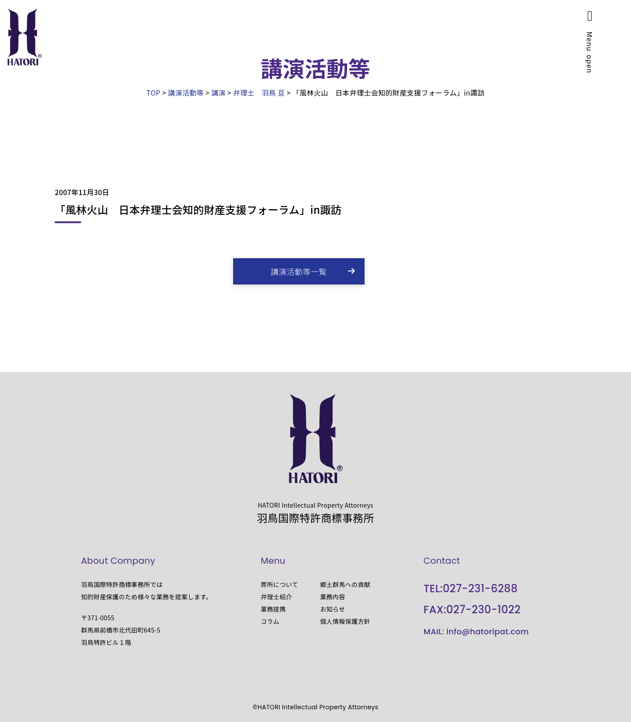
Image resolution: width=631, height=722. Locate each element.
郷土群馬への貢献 (345, 584)
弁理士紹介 (276, 596)
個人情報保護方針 (345, 621)
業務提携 (273, 609)
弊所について (279, 584)
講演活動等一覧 (299, 271)
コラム (270, 621)
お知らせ (332, 609)
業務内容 (332, 596)
